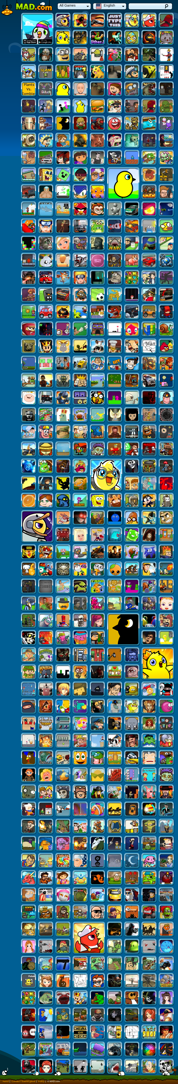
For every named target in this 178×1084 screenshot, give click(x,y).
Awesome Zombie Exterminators (149, 809)
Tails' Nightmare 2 (63, 1049)
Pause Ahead (11, 723)
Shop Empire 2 (11, 929)
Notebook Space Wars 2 (149, 398)
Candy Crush (80, 192)
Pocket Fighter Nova (132, 912)
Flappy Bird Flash (80, 209)
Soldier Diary (80, 312)
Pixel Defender (80, 518)
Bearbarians (11, 123)
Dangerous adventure (28, 243)
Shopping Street (80, 483)
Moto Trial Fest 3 (166, 226)
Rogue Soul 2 (149, 20)
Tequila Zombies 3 (11, 432)
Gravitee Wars (80, 981)
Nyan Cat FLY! (132, 346)
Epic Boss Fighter (63, 106)
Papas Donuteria (80, 157)
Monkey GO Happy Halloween (46, 175)
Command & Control (80, 72)
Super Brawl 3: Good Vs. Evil (46, 157)
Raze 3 (80, 37)
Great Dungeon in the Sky (114, 861)
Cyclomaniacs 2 (80, 620)
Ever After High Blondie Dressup (166, 209)
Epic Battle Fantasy (97, 706)
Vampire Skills (80, 758)
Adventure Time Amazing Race (149, 346)
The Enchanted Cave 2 (114, 380)
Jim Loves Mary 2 (46, 706)
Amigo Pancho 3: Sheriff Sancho (46, 792)
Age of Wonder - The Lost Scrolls (80, 706)
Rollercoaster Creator (28, 278)
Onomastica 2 (63, 655)
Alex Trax (63, 466)
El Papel (166, 157)
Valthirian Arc (97, 603)
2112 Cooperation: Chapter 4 (114, 1066)
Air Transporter (149, 655)
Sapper (63, 552)
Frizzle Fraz (80, 638)
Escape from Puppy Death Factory (97, 741)
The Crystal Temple (46, 329)
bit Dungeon (80, 432)
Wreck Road (114, 723)
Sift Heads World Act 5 (132, 1032)
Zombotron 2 (97, 89)
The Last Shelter (11, 998)
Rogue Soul (46, 106)
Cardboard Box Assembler (80, 295)
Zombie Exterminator (80, 998)
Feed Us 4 (28, 861)
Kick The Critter (97, 998)
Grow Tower (80, 1015)
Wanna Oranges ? (149, 500)
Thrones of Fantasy (46, 946)
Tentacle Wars (166, 380)
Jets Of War (132, 929)
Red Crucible (97, 569)
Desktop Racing (46, 620)
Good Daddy (166, 432)
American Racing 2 (114, 260)
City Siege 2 (46, 998)
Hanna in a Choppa (11, 792)
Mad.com (27, 8)
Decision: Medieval (80, 106)
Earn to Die (11, 89)
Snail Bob (46, 380)
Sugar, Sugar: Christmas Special (28, 449)
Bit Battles (46, 586)
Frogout (97, 758)
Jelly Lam (149, 295)
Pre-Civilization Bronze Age (132, 552)
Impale (149, 912)
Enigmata (63, 295)
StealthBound (28, 106)
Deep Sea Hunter (46, 981)
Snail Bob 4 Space (63, 929)
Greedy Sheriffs (114, 741)
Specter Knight (132, 586)
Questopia (46, 689)
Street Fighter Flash (11, 1049)
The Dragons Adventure (114, 775)
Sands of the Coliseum (114, 123)
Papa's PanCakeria (80, 55)
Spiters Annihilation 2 (97, 809)
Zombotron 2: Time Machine (80, 260)
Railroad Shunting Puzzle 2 (149, 792)
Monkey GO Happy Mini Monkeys (149, 432)
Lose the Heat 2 (166, 192)
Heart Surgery (11, 398)
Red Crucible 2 (28, 878)
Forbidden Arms (11, 620)
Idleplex (63, 312)
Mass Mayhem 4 (46, 843)
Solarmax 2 (11, 243)
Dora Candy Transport (149, 775)
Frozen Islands (114, 638)
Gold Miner (97, 792)
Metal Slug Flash (46, 929)
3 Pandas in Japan (166, 946)
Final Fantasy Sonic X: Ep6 (166, 1032)
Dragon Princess (63, 638)
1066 (149, 826)
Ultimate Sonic (63, 346)
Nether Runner (46, 192)
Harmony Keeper (166, 620)
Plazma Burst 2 (132, 826)
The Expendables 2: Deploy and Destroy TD (11, 500)
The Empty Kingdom (114, 689)
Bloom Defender (114, 929)
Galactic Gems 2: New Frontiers (28, 260)
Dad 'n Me (46, 123)
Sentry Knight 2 (80, 449)
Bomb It (132, 792)
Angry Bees (132, 1049)
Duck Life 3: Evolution (166, 55)
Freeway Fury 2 (149, 278)
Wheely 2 (80, 278)
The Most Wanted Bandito (97, 723)
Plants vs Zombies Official (114, 72)
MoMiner (166, 329)
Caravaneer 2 (28, 226)
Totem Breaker (46, 415)
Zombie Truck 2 (149, 723)
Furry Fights (132, 466)
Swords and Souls (63, 20)
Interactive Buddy (11, 192)
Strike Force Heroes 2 (114, 826)
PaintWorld (46, 500)
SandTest (97, 912)
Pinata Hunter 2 (114, 535)
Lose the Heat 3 (114, 398)
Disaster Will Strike (28, 792)
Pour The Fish (28, 483)
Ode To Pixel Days (166, 689)
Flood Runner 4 (63, 1066)
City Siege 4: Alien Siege (132, 260)
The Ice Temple (114, 226)
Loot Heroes (97, 346)
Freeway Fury (149, 55)
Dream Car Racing (132, 55)
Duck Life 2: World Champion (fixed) (149, 89)
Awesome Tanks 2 (11, 1032)
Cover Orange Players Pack (149, 518)
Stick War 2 (46, 895)
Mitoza (11, 1015)
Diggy (46, 89)
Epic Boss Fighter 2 (63, 72)
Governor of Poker (149, 466)
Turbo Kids (63, 603)
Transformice (11, 1066)
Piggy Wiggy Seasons (28, 398)
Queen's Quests (132, 809)
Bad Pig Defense (166, 415)
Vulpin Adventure (63, 843)
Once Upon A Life (114, 809)
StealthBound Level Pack (149, 981)
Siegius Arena (11, 346)
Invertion (28, 963)
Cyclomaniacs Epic (11, 518)
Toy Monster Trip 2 (28, 826)
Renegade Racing (97, 861)
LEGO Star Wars (114, 432)
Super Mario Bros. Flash (97, 175)
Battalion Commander (132, 672)
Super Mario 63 (28, 157)
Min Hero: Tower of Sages (132, 106)
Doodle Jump (46, 55)
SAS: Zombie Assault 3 (28, 946)
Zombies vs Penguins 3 (166, 672)
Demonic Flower (46, 346)
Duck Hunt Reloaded (11, 329)
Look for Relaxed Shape (63, 895)
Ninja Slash (97, 500)
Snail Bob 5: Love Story (11, 312)
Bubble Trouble (63, 723)
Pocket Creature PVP (149, 861)
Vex (11, 175)
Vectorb (80, 466)
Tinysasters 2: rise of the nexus (149, 843)
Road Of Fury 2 (149, 157)
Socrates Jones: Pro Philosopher (46, 758)
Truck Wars (166, 483)
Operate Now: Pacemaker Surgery (11, 981)
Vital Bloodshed (63, 981)
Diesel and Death (97, 432)
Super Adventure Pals (132, 535)
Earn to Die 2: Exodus (80, 826)
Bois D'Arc (63, 706)
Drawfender (132, 758)
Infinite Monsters (149, 741)
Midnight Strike (132, 706)
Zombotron (11, 140)
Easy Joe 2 (63, 363)
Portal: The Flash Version (63, 209)
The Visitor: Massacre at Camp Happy (132, 878)
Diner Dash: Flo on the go (97, 775)
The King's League (11, 483)
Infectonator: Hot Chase (149, 329)
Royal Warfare (28, 346)
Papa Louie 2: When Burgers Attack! (80, 123)
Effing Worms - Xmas (114, 706)
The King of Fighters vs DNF (114, 963)
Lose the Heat (46, 278)
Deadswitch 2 (46, 878)
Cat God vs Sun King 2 (80, 500)
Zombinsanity (11, 157)
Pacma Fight (114, 278)
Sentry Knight (80, 809)
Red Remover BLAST (63, 157)
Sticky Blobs (80, 792)
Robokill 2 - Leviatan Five (166, 1015)
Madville (166, 723)
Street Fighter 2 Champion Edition (46, 912)
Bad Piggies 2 (166, 140)
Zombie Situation (114, 895)
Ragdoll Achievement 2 (166, 72)
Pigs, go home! (46, 741)
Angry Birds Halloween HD (97, 278)
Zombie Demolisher (28, 706)
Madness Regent (114, 415)
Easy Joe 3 (166, 518)
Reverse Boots (149, 758)
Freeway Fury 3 (132, 123)
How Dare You (114, 483)
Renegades (149, 106)
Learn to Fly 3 (11, 72)
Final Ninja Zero (166, 963)
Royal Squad (46, 535)
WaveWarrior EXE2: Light (28, 1015)
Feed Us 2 (80, 861)
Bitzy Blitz (97, 415)
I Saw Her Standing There (132, 295)
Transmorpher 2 (166, 741)
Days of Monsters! (132, 312)
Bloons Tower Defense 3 (97, 895)
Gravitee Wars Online (63, 192)
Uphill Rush (166, 398)
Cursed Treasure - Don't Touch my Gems (63, 535)
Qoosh (114, 655)
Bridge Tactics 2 (97, 672)
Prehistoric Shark (46, 226)
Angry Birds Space (149, 175)
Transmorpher (132, 518)
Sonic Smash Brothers (28, 175)
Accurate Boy (132, 655)
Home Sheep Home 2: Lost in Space (80, 552)
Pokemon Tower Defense (28, 72)
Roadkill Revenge (166, 998)
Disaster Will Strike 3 (97, 37)
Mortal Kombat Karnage (114, 37)
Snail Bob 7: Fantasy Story (11, 535)
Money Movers (11, 878)
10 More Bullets (11, 826)
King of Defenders (114, 792)
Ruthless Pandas (132, 226)
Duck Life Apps (20, 29)
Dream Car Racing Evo (28, 55)
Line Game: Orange (46, 449)
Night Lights (63, 775)
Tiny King (132, 449)
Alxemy (166, 123)
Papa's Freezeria (11, 106)
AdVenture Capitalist (114, 329)
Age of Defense (149, 380)
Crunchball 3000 (114, 552)
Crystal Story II (46, 260)
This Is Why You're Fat (63, 672)
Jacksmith (166, 37)
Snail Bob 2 (28, 500)
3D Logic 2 (166, 295)
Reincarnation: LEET (11, 260)
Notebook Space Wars (63, 809)
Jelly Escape (80, 843)
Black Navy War (97, 843)
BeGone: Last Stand (132, 1015)
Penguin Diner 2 (28, 1049)
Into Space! (46, 1015)
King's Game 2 (149, 878)
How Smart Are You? (80, 741)
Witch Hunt (80, 140)
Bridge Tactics (28, 535)
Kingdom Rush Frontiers (63, 123)
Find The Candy (166, 758)
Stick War (132, 843)
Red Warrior (46, 295)
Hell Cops (114, 346)
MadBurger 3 (166, 89)
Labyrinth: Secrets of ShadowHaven (149, 535)
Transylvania (166, 603)
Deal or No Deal (114, 912)
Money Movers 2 (166, 175)
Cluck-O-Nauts (46, 363)
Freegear (63, 140)
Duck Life (149, 72)
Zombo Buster (11, 363)
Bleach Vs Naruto (149, 243)
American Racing (28, 192)
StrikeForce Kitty (132, 37)
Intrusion (166, 278)
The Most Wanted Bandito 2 (166, 706)
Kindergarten (63, 449)
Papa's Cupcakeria (28, 89)
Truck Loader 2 (132, 157)
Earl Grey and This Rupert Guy (46, 809)
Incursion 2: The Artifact (114, 466)
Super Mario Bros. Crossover (149, 140)
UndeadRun (28, 295)
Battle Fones (11, 466)
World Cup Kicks (149, 260)
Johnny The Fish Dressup (80, 723)
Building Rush (80, 929)
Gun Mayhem (97, 329)
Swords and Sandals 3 (166, 878)
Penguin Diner (149, 483)
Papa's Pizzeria (97, 226)
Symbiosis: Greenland (149, 569)
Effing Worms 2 (63, 89)
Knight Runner (63, 689)
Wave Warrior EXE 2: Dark (11, 946)
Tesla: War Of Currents (132, 775)
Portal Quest (80, 655)
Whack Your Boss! (166, 861)
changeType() (149, 689)
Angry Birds (166, 312)
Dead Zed (149, 895)
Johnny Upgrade (80, 415)
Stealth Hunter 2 (97, 1015)
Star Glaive (132, 963)
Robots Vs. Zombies (149, 929)
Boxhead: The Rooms (80, 586)
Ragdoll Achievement (149, 226)
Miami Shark (114, 175)
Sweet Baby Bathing (11, 552)
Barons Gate (166, 809)
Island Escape (63, 946)
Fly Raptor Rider (63, 741)
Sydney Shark (114, 946)
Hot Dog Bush (11, 775)
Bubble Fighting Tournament (114, 586)
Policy (41, 1081)
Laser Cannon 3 (46, 638)
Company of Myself (28, 415)
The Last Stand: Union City (166, 895)
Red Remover (28, 329)
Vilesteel (11, 603)
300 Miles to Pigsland (46, 243)
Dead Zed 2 (97, 55)
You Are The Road (11, 912)
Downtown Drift (11, 809)
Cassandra (11, 843)
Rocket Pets (80, 775)
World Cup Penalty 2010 (149, 1032)
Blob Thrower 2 (28, 620)
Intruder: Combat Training (80, 89)
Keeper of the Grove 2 (166, 569)
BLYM (28, 672)
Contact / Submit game (23, 1081)
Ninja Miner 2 (132, 723)
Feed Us (114, 878)
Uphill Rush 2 (97, 312)
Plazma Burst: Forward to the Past (28, 843)
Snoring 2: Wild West (28, 655)
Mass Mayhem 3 (63, 861)
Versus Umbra (80, 569)
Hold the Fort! (46, 603)
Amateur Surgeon (114, 758)
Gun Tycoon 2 (166, 843)
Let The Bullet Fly (46, 963)
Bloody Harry (114, 312)
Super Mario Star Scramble (63, 278)
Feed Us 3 (97, 963)
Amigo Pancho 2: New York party (132, 741)
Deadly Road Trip (11, 655)
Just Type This (97, 20)
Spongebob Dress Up (114, 449)
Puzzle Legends (114, 295)
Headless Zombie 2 (63, 415)
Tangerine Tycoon (80, 535)
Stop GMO (149, 706)
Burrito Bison (114, 157)
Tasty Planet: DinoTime (28, 981)
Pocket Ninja (46, 672)
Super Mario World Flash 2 (80, 346)
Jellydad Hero (28, 123)
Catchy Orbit (149, 415)
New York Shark (132, 946)
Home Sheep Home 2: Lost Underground (114, 363)
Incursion (166, 586)
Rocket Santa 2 (28, 809)
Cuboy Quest (63, 963)
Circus (46, 826)
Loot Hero (132, 689)
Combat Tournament (63, 55)
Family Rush (80, 175)
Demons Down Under (149, 37)
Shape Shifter (80, 329)
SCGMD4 (166, 1049)
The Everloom (46, 655)
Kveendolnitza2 (80, 672)
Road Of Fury (46, 209)
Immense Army (63, 175)
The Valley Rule (11, 278)
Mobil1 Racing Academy (166, 363)
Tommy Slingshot (132, 569)
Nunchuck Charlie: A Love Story (28, 380)
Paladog (132, 140)
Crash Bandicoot (132, 243)
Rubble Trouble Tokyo (11, 449)
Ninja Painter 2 (63, 620)
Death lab (97, 535)
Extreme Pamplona (11, 861)
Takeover (97, 981)
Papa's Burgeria (63, 226)
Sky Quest (63, 483)
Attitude (46, 483)
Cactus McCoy (11, 895)
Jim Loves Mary (28, 603)
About (6, 1081)
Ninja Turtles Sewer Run (80, 226)
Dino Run (63, 380)
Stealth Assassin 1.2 (46, 466)
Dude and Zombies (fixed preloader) (149, 1049)
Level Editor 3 (46, 1049)
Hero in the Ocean (80, 689)
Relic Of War (132, 895)
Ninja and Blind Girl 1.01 (11, 415)
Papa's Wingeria (97, 157)
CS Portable (46, 72)
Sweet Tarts (46, 861)
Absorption (149, 603)
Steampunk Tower (97, 243)
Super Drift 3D (63, 243)
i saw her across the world (132, 89)
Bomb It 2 (149, 638)
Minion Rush (11, 55)
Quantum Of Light (166, 929)
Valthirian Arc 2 (97, 552)
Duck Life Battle (132, 20)
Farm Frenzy (166, 655)
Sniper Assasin (166, 912)
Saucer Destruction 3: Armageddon (46, 1066)
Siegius (80, 895)
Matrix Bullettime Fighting (97, 946)
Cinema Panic (28, 518)
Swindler (114, 518)
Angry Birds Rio (28, 432)
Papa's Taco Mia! (97, 123)
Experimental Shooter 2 (28, 775)
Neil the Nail (46, 432)
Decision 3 (132, 363)
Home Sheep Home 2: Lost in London (28, 1066)
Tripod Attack (63, 878)
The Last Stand (63, 518)
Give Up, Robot (132, 209)
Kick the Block (80, 1049)
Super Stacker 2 (28, 363)
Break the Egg (114, 569)
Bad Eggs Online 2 (97, 106)
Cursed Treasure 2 (97, 655)
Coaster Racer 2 (63, 329)
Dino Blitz (97, 689)
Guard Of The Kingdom (166, 535)
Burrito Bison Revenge (46, 140)
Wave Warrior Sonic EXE (80, 912)
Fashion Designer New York (28, 912)
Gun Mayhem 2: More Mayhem (166, 826)
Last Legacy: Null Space (114, 89)
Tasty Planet (63, 912)
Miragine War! (97, 826)
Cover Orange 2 (149, 672)
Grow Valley (80, 1066)
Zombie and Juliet (63, 500)
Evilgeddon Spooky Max (28, 758)
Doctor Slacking (63, 998)
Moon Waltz (63, 260)
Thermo (166, 243)
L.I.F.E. (46, 723)
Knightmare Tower (11, 226)
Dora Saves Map (97, 140)
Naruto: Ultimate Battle (132, 192)
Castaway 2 (166, 981)
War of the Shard (11, 638)
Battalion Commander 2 (149, 363)
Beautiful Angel (166, 466)
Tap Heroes (132, 415)
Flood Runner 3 (28, 895)
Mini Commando (80, 963)
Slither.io (63, 37)
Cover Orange (114, 672)
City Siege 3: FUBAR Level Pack (166, 449)
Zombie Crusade (63, 432)
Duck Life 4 (114, 106)
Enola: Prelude (63, 1015)
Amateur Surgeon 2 (11, 689)
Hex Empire (97, 483)
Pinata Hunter (63, 569)
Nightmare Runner (132, 432)
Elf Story (28, 741)
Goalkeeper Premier (97, 295)
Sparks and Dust (46, 775)
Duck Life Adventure (114, 20)
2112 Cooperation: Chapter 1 (149, 1015)
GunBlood (114, 55)
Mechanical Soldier (11, 672)
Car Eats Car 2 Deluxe (114, 243)
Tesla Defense (97, 586)
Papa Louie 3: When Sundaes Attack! (149, 123)
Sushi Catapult (114, 843)
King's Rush (46, 312)
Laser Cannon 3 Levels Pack (11, 209)
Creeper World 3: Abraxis (80, 243)
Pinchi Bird (80, 398)
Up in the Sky (97, 466)
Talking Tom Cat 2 (149, 209)
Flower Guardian (166, 775)
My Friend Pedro (80, 20)
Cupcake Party (132, 861)
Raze (149, 192)
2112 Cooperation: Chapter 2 (46, 1032)
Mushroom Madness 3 (28, 689)
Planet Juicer (11, 758)
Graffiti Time (28, 723)
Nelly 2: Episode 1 (132, 380)
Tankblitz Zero (28, 312)
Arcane (80, 1032)
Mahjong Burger (63, 586)
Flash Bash (149, 552)
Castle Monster (46, 398)
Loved (149, 586)
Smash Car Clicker (132, 483)
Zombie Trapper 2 (166, 638)
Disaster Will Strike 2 (46, 518)
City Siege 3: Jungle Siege (97, 1066)
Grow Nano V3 (132, 1066)
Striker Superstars (149, 1066)
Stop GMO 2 (46, 569)
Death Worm (114, 1015)
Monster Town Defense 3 (132, 329)
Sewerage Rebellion (63, 792)
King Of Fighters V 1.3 (28, 929)
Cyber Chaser (132, 500)
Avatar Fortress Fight (149, 946)
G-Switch (132, 638)
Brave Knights (149, 449)
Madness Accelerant (166, 552)
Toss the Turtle (46, 552)
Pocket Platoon (28, 1032)
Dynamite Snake (132, 278)
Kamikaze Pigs (28, 466)
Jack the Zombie (63, 758)
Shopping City (11, 380)
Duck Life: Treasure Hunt (166, 20)
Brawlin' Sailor (149, 312)
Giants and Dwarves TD (80, 878)
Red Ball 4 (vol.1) (97, 260)
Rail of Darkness (63, 826)
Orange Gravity (166, 500)
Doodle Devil (97, 620)
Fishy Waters (28, 140)
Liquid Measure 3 (28, 638)
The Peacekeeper (114, 500)
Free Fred (97, 518)
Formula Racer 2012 (80, 603)
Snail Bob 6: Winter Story (166, 792)
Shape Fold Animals (166, 260)
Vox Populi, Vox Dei (80, 946)
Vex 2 (97, 72)
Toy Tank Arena (97, 638)
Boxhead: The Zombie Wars (28, 552)
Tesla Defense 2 (97, 398)
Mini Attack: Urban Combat (11, 741)
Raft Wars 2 (132, 175)
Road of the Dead (114, 140)
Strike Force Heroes (46, 37)
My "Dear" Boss (63, 398)
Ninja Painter (149, 998)
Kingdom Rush (132, 398)
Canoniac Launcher (28, 998)
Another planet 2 (97, 449)
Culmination (11, 963)
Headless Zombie (11, 706)
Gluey (149, 620)
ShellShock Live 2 (97, 929)
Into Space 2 (28, 209)
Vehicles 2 (166, 346)
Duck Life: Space (46, 20)
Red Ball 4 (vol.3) (166, 106)
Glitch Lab (132, 72)
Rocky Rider (11, 295)
